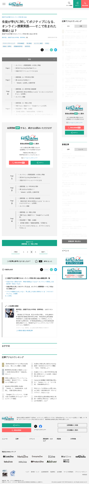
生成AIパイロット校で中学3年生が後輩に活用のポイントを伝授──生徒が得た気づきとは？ (45, 374)
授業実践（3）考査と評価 (28, 212)
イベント (32, 439)
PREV (15, 252)
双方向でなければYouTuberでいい (26, 68)
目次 (41, 59)
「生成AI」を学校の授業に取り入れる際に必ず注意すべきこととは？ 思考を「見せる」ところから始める (74, 174)
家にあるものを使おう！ (23, 80)
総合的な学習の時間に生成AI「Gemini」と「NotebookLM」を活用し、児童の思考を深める (16, 388)
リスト (46, 50)
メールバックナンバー (29, 158)
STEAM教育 (21, 43)
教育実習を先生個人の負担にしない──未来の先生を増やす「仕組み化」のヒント (16, 372)
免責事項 (52, 472)
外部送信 (84, 474)
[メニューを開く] (4, 4)
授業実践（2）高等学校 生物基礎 (26, 89)
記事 (68, 149)
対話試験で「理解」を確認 (28, 220)
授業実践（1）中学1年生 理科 (25, 77)
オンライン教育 (38, 43)
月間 (81, 26)
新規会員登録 (18, 163)
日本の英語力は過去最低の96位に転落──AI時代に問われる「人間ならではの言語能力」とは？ (45, 399)
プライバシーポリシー (81, 472)
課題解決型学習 (18, 46)
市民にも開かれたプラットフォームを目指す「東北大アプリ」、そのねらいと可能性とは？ (16, 380)
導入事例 (29, 43)
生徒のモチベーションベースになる (27, 71)
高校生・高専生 (7, 46)
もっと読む (8, 295)
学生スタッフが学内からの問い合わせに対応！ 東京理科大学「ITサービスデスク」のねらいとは (45, 390)
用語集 (59, 439)
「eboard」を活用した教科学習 (25, 83)
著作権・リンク (35, 472)
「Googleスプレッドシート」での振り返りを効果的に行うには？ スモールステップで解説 (16, 396)
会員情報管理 (44, 472)
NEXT (43, 252)
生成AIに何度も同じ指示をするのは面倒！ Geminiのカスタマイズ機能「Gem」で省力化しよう (45, 366)
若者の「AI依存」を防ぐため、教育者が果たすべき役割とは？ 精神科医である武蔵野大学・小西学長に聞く (74, 193)
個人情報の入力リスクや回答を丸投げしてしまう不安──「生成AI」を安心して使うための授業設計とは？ (74, 165)
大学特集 (73, 439)
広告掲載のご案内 (72, 430)
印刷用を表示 (7, 269)
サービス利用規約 (68, 472)
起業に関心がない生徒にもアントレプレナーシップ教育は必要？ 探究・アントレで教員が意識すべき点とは (74, 184)
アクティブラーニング (9, 43)
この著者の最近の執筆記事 (24, 330)
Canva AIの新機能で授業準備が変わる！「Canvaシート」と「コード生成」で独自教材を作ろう (45, 382)
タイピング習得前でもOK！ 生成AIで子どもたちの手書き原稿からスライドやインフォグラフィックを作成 (74, 203)
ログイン (40, 163)
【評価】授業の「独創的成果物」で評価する (33, 223)
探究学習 (27, 46)
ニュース (80, 149)
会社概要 (59, 472)
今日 (68, 26)
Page (8, 68)
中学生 (47, 43)
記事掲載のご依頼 (72, 425)
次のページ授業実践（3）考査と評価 (29, 243)
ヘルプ (27, 472)
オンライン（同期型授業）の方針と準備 (28, 65)
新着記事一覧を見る (74, 241)
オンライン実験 (20, 97)
